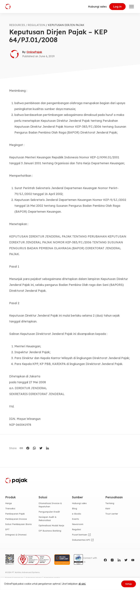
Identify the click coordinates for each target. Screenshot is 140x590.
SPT (7, 529)
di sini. (82, 583)
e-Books (76, 513)
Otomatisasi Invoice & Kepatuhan (50, 505)
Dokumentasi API (81, 540)
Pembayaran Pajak (15, 513)
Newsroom (77, 524)
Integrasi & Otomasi (15, 534)
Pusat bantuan (79, 534)
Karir (107, 508)
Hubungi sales (97, 6)
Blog (74, 508)
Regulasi (76, 529)
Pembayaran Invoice (16, 519)
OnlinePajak (34, 52)
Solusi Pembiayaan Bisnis (18, 524)
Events (75, 519)
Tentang (109, 503)
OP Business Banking (50, 530)
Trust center (111, 513)
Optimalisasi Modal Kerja (51, 525)
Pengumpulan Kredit (49, 511)
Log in (117, 6)
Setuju (128, 583)
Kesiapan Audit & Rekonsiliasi (47, 519)
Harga (8, 503)
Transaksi (10, 508)
